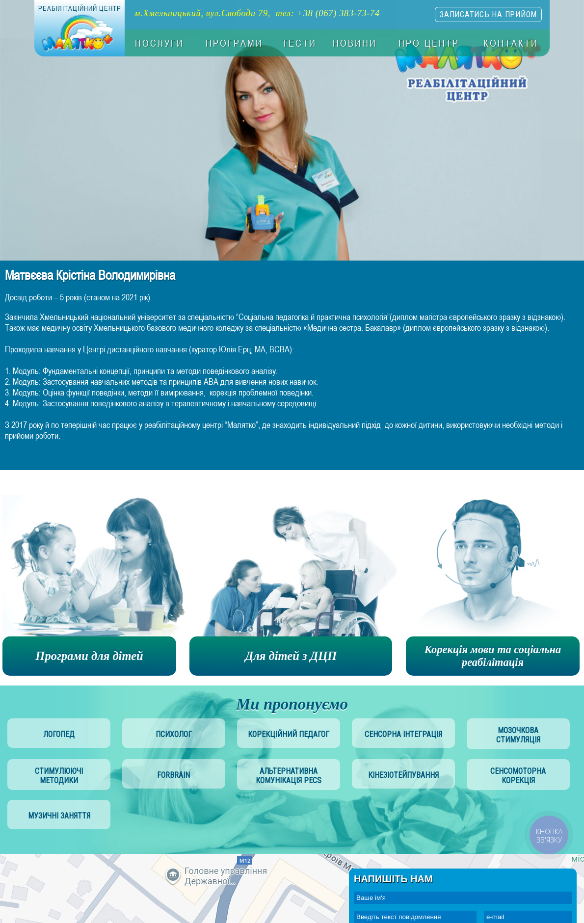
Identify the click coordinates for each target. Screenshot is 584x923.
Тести (299, 43)
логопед (59, 734)
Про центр (428, 43)
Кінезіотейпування (403, 775)
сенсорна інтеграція (403, 734)
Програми (234, 43)
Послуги (159, 43)
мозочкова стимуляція (518, 735)
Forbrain (173, 775)
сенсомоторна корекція (518, 775)
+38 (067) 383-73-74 (338, 13)
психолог (174, 734)
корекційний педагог (288, 734)
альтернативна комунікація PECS (288, 775)
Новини (355, 43)
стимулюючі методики (59, 775)
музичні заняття (59, 815)
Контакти (510, 43)
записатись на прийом (488, 14)
